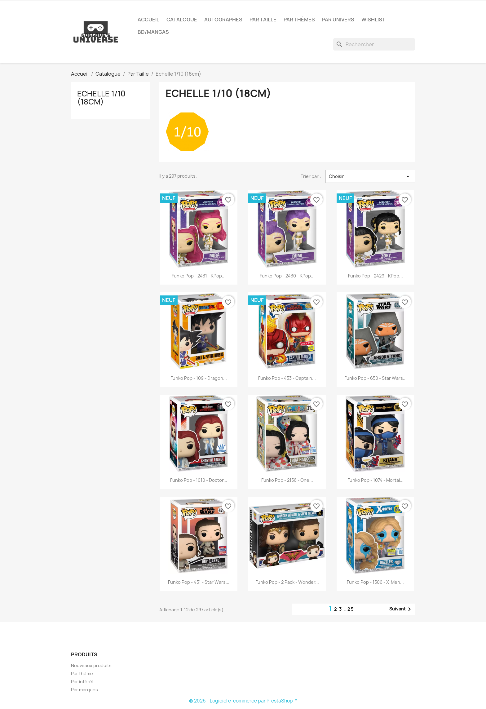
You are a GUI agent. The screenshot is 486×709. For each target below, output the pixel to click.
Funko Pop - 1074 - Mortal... (375, 480)
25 (350, 609)
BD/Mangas (153, 32)
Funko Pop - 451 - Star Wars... (198, 582)
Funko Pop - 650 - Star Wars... (375, 378)
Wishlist (373, 19)
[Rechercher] (374, 44)
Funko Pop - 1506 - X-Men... (375, 582)
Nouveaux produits (91, 665)
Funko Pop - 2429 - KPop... (375, 276)
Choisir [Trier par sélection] (370, 176)
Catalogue (181, 19)
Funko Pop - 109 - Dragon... (198, 378)
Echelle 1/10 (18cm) (101, 97)
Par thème (82, 673)
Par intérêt (82, 682)
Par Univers (338, 19)
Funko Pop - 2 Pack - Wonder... (287, 582)
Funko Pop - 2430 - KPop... (287, 276)
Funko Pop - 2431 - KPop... (199, 276)
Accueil (148, 19)
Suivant (401, 609)
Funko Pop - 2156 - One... (287, 480)
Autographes (223, 19)
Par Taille (263, 19)
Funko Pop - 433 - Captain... (287, 378)
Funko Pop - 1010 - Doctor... (198, 480)
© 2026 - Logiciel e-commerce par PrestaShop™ (243, 701)
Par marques (84, 690)
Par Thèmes (299, 19)
